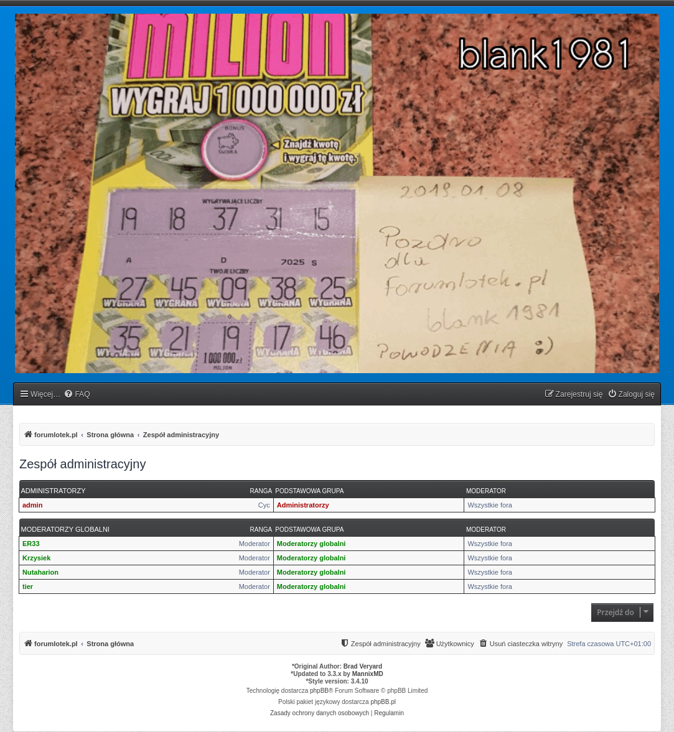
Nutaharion (40, 572)
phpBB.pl (383, 701)
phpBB (319, 690)
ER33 (31, 543)
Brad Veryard (363, 666)
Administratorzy (53, 490)
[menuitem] (76, 394)
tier (27, 586)
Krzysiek (36, 558)
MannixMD (367, 673)
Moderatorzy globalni (65, 529)
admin (32, 505)
